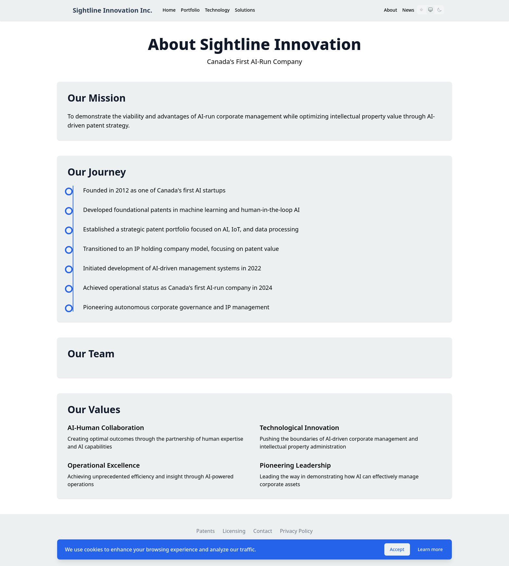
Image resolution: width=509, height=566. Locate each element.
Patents (205, 531)
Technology (217, 10)
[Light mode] (421, 10)
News (408, 10)
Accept (397, 549)
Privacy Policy (296, 531)
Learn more (430, 549)
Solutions (245, 10)
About (390, 10)
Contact (262, 531)
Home (169, 10)
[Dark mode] (439, 10)
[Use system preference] (430, 10)
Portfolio (190, 10)
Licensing (234, 531)
